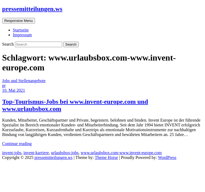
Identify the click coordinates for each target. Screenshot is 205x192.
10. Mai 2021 (13, 90)
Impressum (22, 35)
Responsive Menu (18, 21)
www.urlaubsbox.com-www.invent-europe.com (121, 152)
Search (8, 44)
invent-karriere (36, 152)
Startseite (21, 30)
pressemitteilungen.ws (32, 8)
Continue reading (17, 143)
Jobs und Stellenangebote (24, 80)
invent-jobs (11, 152)
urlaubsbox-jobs (64, 152)
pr (4, 85)
